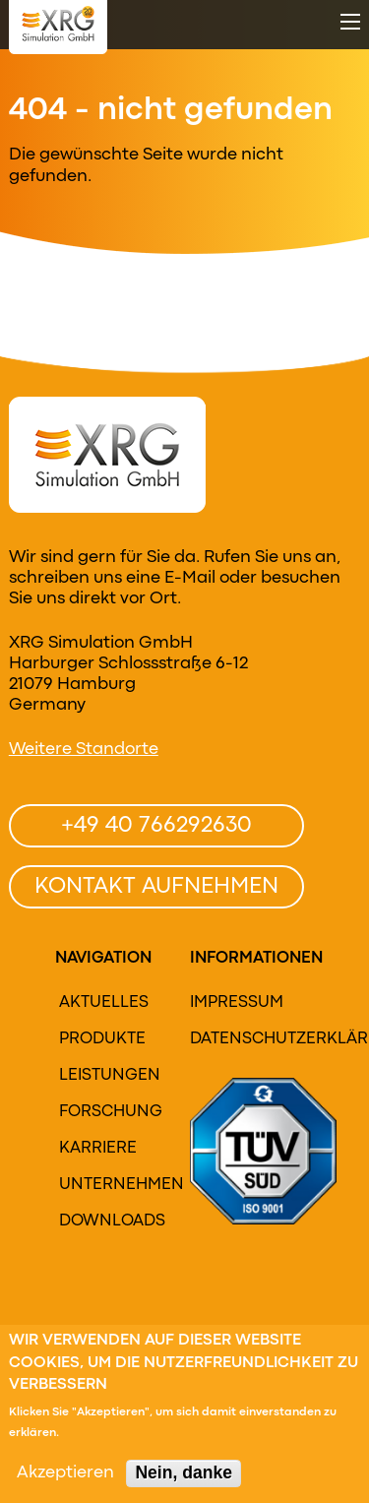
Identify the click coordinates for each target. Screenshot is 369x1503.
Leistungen (107, 1076)
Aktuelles (104, 1003)
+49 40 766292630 (156, 826)
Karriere (98, 1149)
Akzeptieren (65, 1479)
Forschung (107, 1112)
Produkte (102, 1039)
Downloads (107, 1221)
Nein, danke (183, 1478)
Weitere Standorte (83, 749)
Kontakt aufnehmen (156, 887)
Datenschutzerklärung (246, 1039)
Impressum (236, 1003)
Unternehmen (107, 1185)
